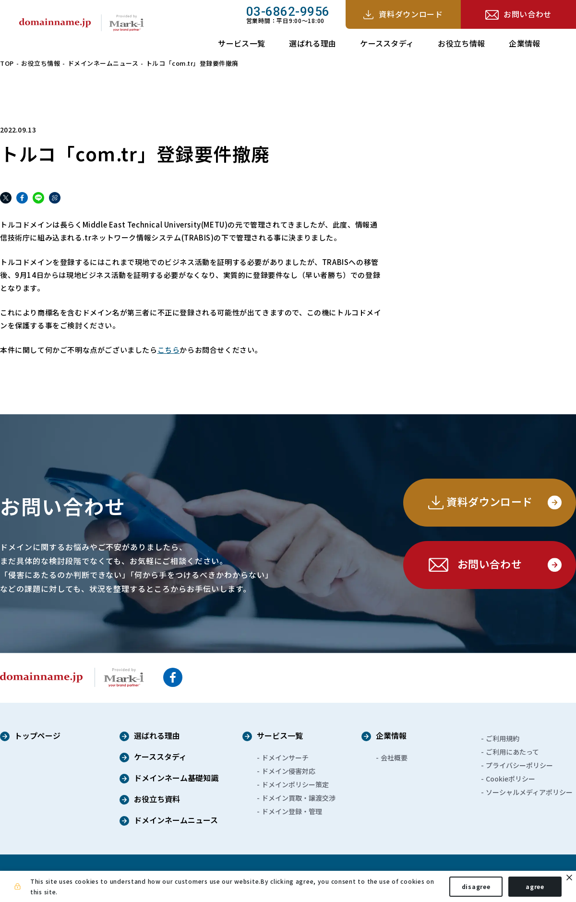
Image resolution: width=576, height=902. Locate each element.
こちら (168, 350)
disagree (475, 887)
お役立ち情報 (461, 43)
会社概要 (394, 757)
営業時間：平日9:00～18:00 (288, 14)
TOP (7, 63)
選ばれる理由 (312, 43)
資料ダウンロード (411, 14)
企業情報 (524, 43)
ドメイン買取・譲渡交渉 (299, 797)
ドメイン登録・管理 (292, 811)
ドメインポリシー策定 (295, 784)
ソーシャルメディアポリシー (529, 791)
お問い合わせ (528, 14)
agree (534, 887)
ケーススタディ (387, 43)
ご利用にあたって (512, 751)
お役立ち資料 (157, 799)
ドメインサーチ (285, 757)
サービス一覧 (241, 43)
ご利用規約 (502, 738)
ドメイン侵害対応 (288, 770)
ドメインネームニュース (103, 63)
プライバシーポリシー (519, 765)
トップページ (37, 736)
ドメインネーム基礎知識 (176, 778)
